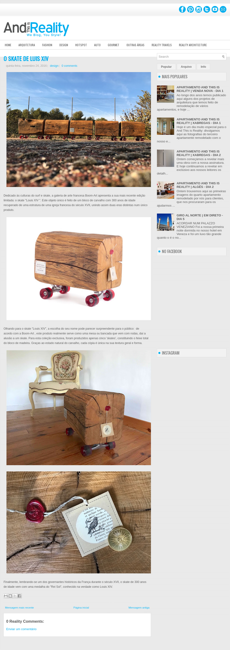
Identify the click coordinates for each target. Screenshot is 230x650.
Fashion (47, 45)
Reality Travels (162, 45)
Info (203, 66)
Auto (97, 45)
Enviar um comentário (21, 629)
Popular (166, 66)
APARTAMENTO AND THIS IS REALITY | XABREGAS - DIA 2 (199, 153)
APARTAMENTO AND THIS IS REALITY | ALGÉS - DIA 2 (198, 185)
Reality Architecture (193, 45)
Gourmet (113, 45)
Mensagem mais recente (19, 607)
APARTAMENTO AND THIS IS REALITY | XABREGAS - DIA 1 (199, 121)
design (54, 66)
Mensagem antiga (139, 607)
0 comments (69, 66)
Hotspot (81, 45)
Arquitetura (26, 45)
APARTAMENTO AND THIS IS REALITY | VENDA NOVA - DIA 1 (200, 89)
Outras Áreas (135, 45)
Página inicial (81, 607)
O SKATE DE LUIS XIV (26, 58)
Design (63, 45)
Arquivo (186, 66)
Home (8, 45)
